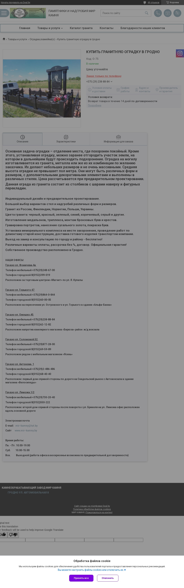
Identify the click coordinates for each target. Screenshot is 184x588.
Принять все (81, 578)
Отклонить (108, 578)
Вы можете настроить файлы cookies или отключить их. (91, 569)
